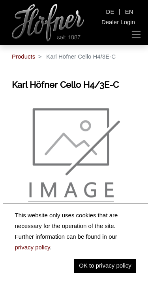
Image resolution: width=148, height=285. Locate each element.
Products (23, 56)
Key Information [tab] (42, 247)
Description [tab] (36, 231)
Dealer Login (118, 22)
